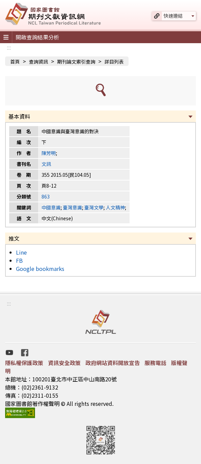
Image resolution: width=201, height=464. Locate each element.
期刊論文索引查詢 (76, 61)
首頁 (15, 61)
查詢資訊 (38, 61)
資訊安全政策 (64, 363)
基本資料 (19, 116)
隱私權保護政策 (24, 363)
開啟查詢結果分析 (37, 37)
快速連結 (173, 15)
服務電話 (155, 363)
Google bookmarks (40, 268)
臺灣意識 (72, 207)
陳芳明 (48, 153)
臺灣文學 (93, 207)
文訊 (46, 163)
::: (9, 47)
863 (45, 196)
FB (19, 260)
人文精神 (115, 207)
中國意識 (51, 207)
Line (21, 252)
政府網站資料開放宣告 (112, 363)
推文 (14, 238)
